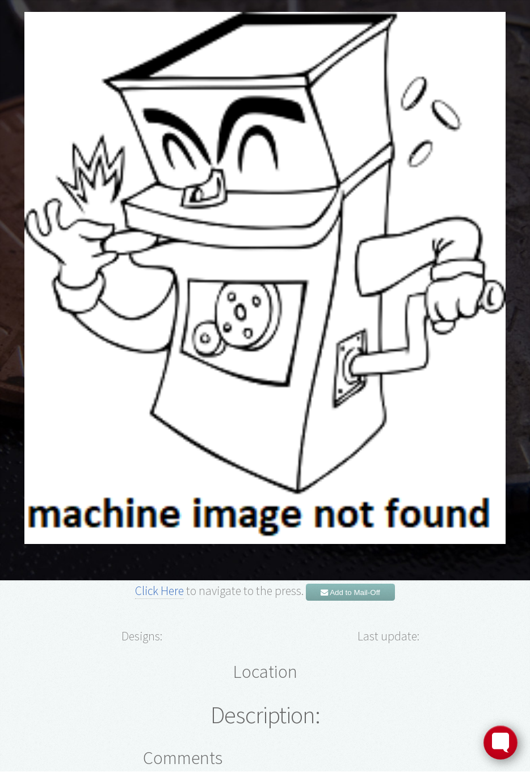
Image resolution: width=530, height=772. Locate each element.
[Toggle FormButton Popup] (500, 742)
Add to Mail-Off (350, 592)
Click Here (159, 590)
